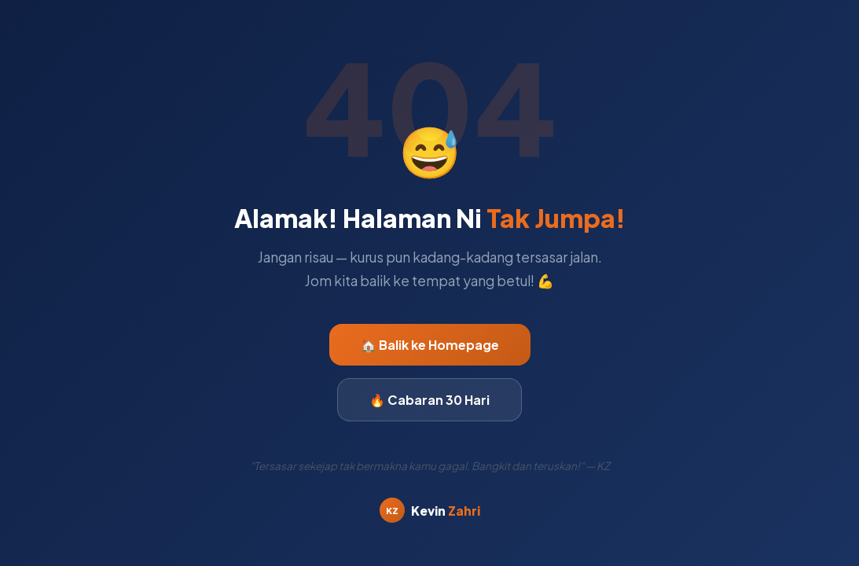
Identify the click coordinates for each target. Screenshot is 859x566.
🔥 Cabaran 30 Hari (429, 399)
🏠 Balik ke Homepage (430, 344)
